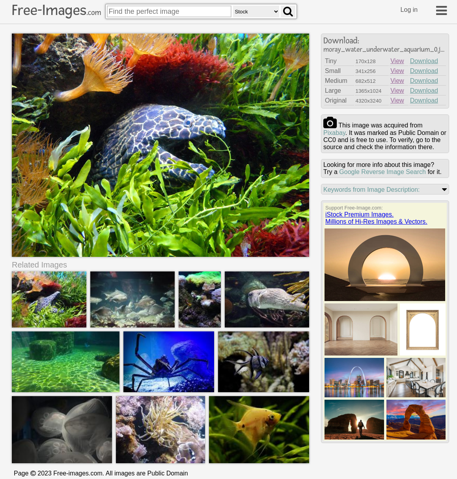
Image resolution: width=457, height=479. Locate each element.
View (397, 61)
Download (424, 61)
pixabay (334, 132)
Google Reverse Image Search (382, 171)
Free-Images (56, 10)
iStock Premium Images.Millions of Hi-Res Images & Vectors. (376, 218)
